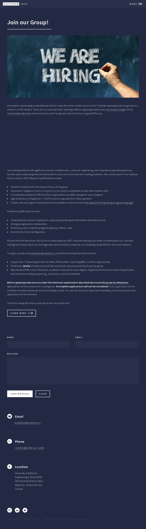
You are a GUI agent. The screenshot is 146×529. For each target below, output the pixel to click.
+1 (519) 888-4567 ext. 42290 (29, 447)
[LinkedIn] (17, 510)
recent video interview (19, 113)
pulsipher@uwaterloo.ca (44, 253)
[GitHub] (9, 510)
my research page (116, 109)
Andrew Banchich (82, 519)
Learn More (18, 313)
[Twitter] (25, 510)
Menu (133, 4)
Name (10, 337)
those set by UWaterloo (115, 282)
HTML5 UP (35, 519)
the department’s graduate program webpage (109, 202)
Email (79, 337)
